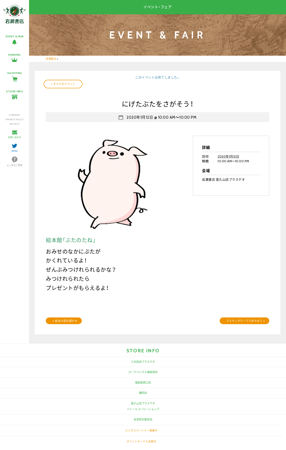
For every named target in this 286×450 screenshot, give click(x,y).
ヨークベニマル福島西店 (143, 372)
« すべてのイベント (63, 84)
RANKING (14, 54)
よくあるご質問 (14, 165)
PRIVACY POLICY (14, 119)
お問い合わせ (14, 137)
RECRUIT (14, 124)
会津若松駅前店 (143, 419)
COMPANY (14, 115)
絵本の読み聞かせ (65, 321)
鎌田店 (143, 393)
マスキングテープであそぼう (245, 321)
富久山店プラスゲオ (143, 403)
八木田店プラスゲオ (143, 361)
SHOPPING (14, 73)
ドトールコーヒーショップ (143, 409)
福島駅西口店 (143, 382)
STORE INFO (14, 91)
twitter (14, 150)
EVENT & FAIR (15, 36)
